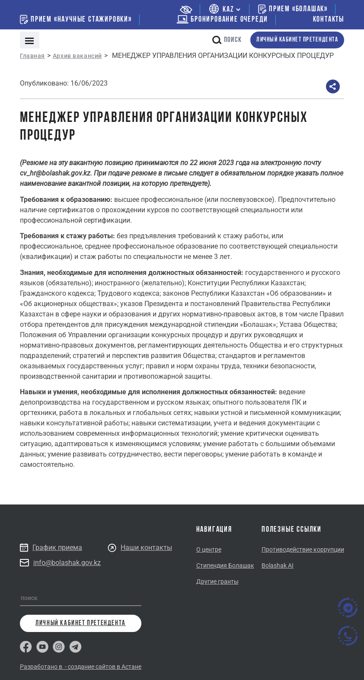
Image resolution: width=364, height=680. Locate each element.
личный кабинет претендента (297, 40)
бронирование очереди (222, 19)
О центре (208, 549)
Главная (32, 55)
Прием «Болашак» (293, 9)
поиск (227, 40)
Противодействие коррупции (303, 549)
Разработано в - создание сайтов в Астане (80, 666)
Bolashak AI (278, 565)
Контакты (328, 20)
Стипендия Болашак (225, 565)
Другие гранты (217, 581)
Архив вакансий (77, 55)
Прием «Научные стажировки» (76, 19)
